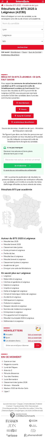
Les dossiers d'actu (12, 341)
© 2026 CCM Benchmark (34, 410)
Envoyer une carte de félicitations (17, 268)
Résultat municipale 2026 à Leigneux (19, 318)
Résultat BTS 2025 (13, 5)
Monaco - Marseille (11, 385)
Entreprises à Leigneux (13, 312)
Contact (9, 406)
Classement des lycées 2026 (15, 382)
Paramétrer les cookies (26, 408)
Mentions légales (7, 410)
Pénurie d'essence (11, 373)
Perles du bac (9, 253)
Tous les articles (19, 406)
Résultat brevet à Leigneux (15, 259)
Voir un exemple (35, 335)
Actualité (8, 335)
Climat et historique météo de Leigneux (20, 294)
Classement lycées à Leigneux (16, 262)
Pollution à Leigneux (12, 303)
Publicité (39, 404)
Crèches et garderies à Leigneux (17, 282)
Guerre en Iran (10, 361)
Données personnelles (10, 408)
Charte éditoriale (29, 404)
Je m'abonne (20, 166)
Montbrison (15, 52)
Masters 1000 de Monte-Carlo (16, 388)
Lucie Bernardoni (11, 379)
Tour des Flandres (11, 376)
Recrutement (33, 406)
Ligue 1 (6, 391)
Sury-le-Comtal (35, 52)
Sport (7, 338)
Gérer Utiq (38, 408)
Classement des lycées (13, 247)
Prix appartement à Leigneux (16, 315)
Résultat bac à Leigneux (13, 256)
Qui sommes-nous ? (10, 404)
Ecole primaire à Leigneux (14, 250)
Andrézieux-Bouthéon (10, 55)
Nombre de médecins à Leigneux (17, 309)
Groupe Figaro (19, 410)
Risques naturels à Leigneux (15, 306)
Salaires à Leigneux (11, 285)
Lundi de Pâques (11, 367)
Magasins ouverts (11, 364)
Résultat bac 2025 (11, 241)
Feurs (24, 52)
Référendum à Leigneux (14, 321)
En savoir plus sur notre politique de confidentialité (20, 170)
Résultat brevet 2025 (12, 244)
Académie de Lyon (30, 5)
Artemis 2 (8, 370)
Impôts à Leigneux (11, 288)
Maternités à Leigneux (13, 279)
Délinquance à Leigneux (13, 300)
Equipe (20, 404)
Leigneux (7, 276)
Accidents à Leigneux (12, 297)
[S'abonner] (22, 345)
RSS (26, 406)
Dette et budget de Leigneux (15, 291)
